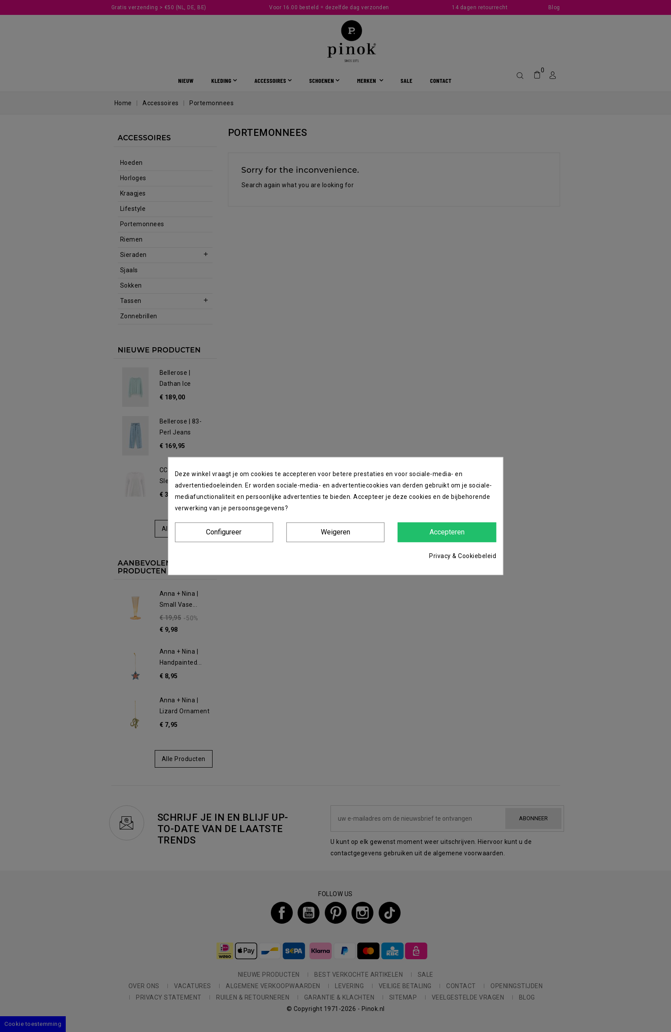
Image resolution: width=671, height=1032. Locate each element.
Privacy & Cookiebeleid (462, 555)
